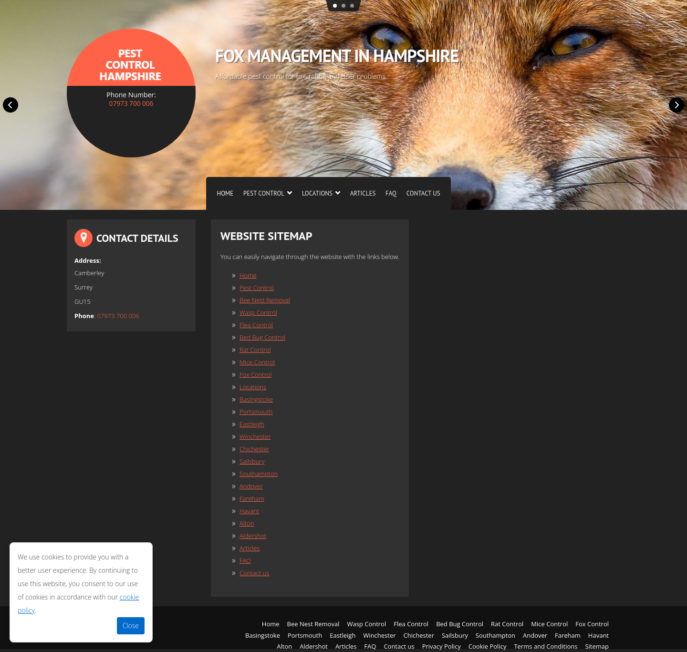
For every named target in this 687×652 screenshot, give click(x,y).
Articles (363, 193)
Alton (246, 523)
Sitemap (597, 646)
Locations (317, 193)
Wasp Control (258, 312)
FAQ (390, 193)
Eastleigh (251, 424)
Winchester (255, 436)
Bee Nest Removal (264, 300)
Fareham (251, 498)
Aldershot (252, 535)
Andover (251, 486)
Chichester (254, 449)
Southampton (258, 473)
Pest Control (263, 193)
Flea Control (256, 325)
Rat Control (255, 349)
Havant (249, 511)
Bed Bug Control (262, 337)
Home (225, 193)
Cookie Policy (487, 646)
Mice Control (257, 362)
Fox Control (255, 374)
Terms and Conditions (545, 646)
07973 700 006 (131, 103)
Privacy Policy (441, 646)
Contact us (423, 193)
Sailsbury (251, 461)
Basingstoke (256, 399)
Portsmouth (256, 411)
